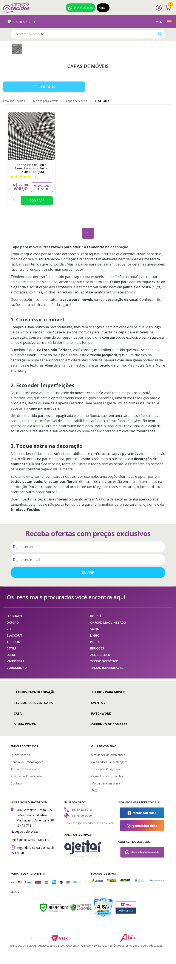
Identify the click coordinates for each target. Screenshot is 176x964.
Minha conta (25, 724)
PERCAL (95, 642)
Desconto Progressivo (106, 769)
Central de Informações (27, 762)
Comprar (36, 200)
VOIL (9, 629)
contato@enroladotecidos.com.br (89, 823)
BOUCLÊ (96, 616)
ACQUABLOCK (100, 655)
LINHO (94, 635)
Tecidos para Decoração (35, 692)
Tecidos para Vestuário (34, 703)
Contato (16, 783)
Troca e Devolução (24, 769)
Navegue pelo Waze (25, 831)
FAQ (94, 790)
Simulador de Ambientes (108, 755)
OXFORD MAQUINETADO (108, 622)
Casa (18, 713)
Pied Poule (102, 101)
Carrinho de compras (109, 724)
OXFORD (12, 622)
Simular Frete (22, 21)
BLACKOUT (14, 635)
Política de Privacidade (26, 776)
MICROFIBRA (15, 661)
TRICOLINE (14, 642)
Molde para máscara (105, 783)
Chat (103, 8)
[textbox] (88, 34)
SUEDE (11, 655)
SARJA (94, 629)
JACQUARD (14, 616)
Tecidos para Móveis (45, 101)
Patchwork (101, 713)
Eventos (98, 703)
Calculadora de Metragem (109, 762)
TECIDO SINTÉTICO (104, 661)
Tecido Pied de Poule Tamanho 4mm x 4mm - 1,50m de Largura (31, 168)
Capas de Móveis (76, 101)
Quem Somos (20, 755)
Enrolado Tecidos (14, 101)
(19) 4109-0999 (80, 8)
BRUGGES (97, 648)
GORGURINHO (16, 668)
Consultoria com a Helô (107, 776)
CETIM (11, 648)
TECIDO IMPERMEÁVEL (106, 668)
